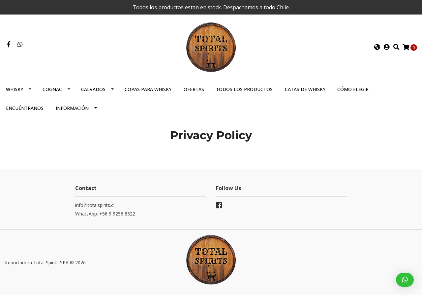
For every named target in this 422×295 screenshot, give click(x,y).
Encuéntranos (25, 108)
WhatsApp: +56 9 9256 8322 (105, 214)
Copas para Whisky (148, 89)
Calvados (93, 89)
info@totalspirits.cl (94, 205)
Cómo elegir (353, 89)
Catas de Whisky (305, 89)
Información (72, 108)
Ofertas (194, 89)
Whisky (14, 89)
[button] (377, 47)
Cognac (52, 89)
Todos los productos (244, 89)
